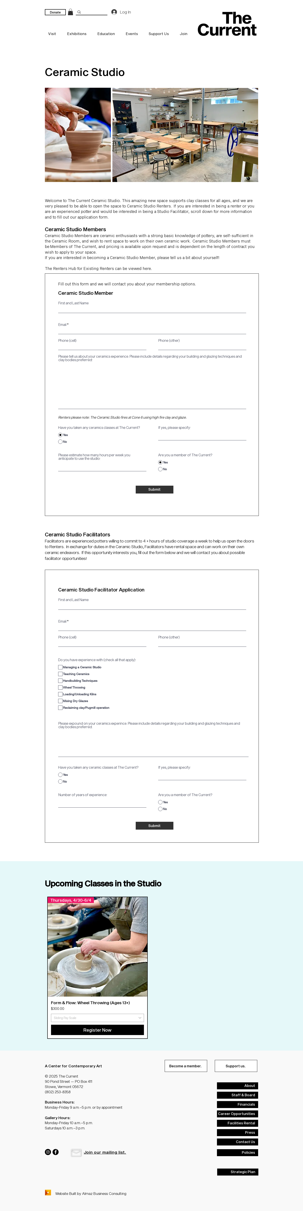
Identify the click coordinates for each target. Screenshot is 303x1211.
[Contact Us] (237, 1142)
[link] (70, 12)
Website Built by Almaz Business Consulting (90, 1193)
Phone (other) (169, 340)
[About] (237, 1085)
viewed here (139, 268)
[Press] (237, 1132)
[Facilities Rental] (237, 1123)
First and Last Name (73, 303)
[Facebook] (55, 1152)
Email (62, 324)
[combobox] (97, 1018)
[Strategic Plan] (237, 1172)
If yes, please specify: (174, 427)
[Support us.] (236, 1066)
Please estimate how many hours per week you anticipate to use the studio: (94, 456)
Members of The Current (73, 246)
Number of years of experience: (82, 795)
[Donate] (55, 12)
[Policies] (237, 1152)
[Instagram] (48, 1152)
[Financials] (237, 1104)
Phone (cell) (67, 340)
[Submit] (154, 489)
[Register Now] (97, 1030)
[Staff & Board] (237, 1095)
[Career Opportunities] (237, 1113)
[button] (76, 1152)
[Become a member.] (186, 1066)
